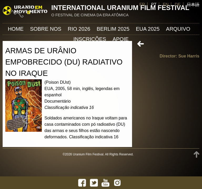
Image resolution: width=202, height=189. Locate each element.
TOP (196, 154)
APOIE (121, 39)
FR (142, 4)
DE (177, 4)
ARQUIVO (178, 29)
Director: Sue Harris (179, 56)
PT (153, 4)
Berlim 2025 (113, 29)
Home (16, 29)
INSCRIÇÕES (89, 39)
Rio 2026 (79, 29)
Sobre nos (45, 29)
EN (166, 4)
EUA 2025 (148, 29)
